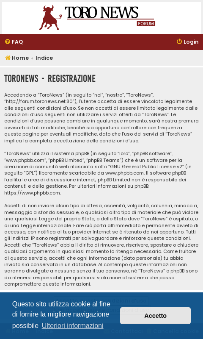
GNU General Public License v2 (146, 167)
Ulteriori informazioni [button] (73, 325)
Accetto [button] (155, 315)
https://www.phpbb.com (32, 193)
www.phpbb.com (124, 173)
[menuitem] (13, 42)
